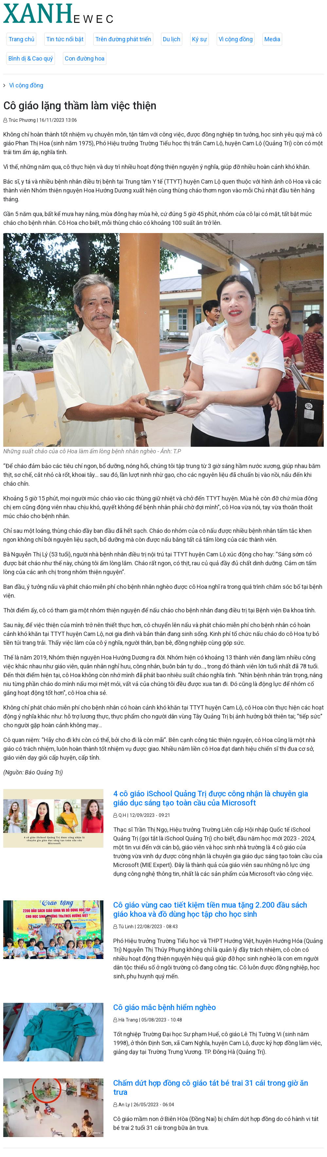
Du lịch (171, 39)
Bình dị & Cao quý (31, 58)
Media (272, 39)
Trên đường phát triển (123, 39)
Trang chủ (21, 39)
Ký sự (199, 39)
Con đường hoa (84, 58)
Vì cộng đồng (236, 39)
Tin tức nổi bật (64, 39)
